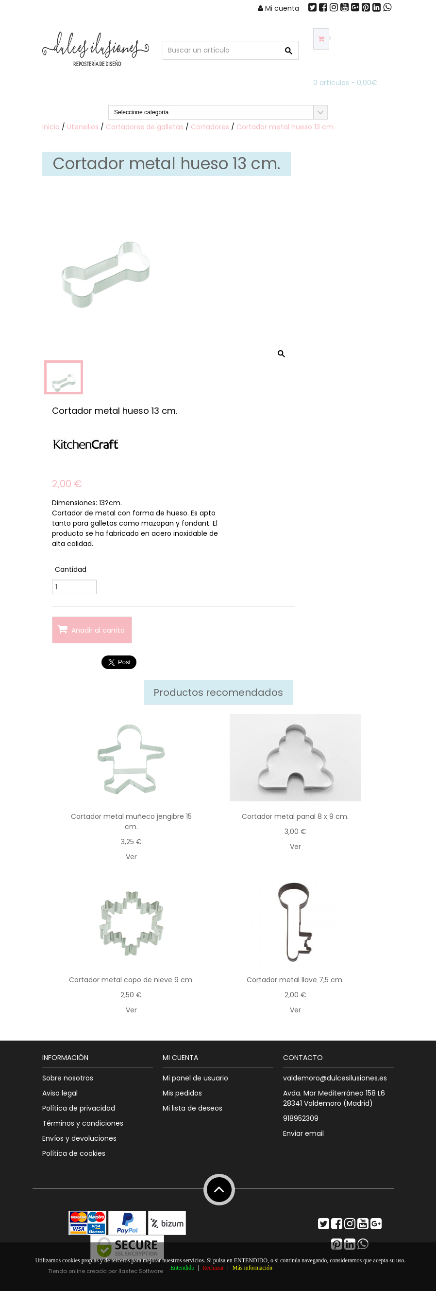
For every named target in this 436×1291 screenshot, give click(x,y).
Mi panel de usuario (195, 1078)
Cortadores (210, 127)
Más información (252, 1267)
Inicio (51, 127)
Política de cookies (73, 1153)
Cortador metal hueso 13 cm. (285, 127)
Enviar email (303, 1133)
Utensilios (83, 127)
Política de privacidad (78, 1108)
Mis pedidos (182, 1093)
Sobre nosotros (67, 1078)
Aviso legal (60, 1093)
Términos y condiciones (82, 1123)
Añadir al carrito (91, 629)
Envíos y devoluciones (79, 1138)
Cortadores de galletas (145, 127)
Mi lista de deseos (192, 1108)
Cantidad (70, 569)
